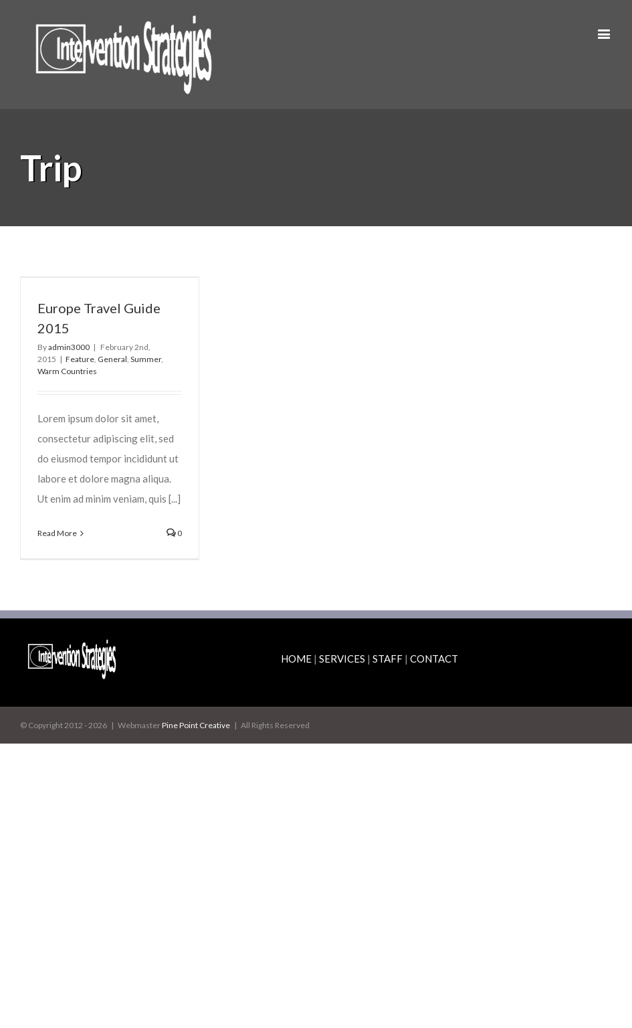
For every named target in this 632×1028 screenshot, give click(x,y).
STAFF (388, 659)
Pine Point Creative (196, 725)
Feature (80, 359)
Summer (145, 359)
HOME (296, 659)
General (112, 359)
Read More (57, 533)
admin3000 (69, 347)
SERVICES (342, 659)
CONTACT (434, 659)
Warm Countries (67, 371)
